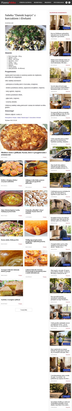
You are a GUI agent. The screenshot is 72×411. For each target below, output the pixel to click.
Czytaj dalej (24, 310)
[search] (69, 3)
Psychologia (59, 2)
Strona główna (25, 2)
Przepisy (48, 2)
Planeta (8, 2)
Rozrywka (38, 2)
